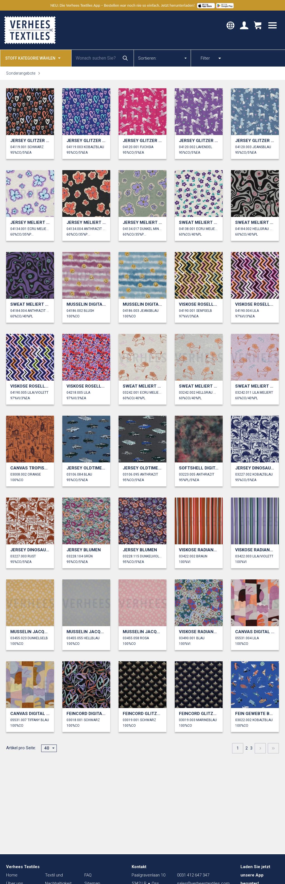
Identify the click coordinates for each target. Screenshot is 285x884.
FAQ (88, 875)
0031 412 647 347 (193, 875)
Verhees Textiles (30, 30)
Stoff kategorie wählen (32, 58)
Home (12, 875)
